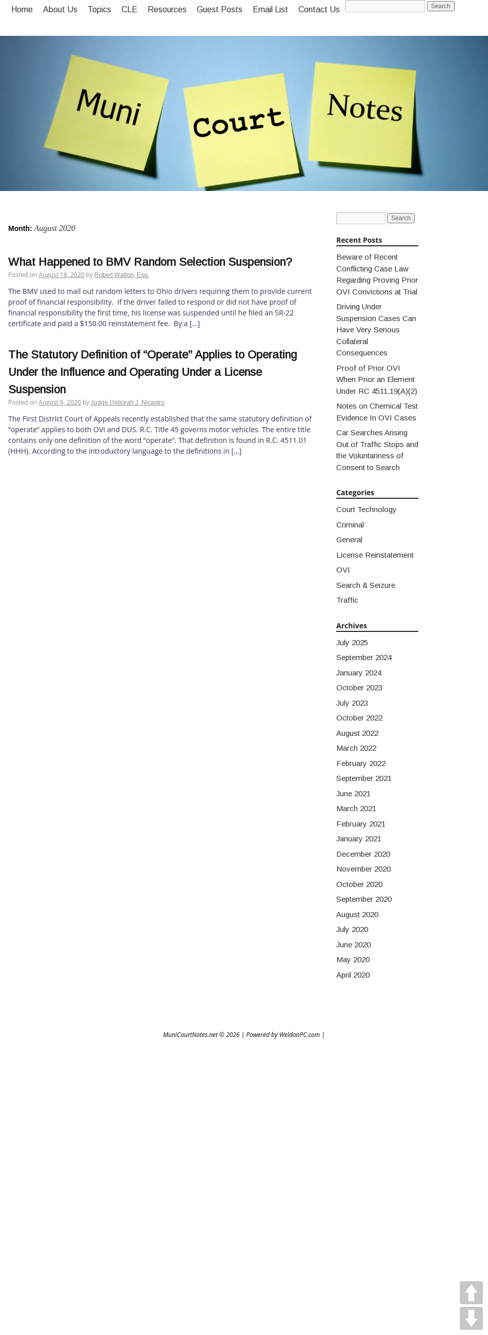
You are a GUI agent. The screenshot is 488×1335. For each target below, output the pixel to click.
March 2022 (356, 748)
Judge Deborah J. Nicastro (128, 402)
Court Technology (366, 509)
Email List (270, 9)
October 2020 (359, 884)
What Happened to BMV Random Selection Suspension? (150, 262)
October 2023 (359, 687)
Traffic (347, 600)
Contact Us (319, 9)
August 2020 (357, 914)
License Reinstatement (375, 554)
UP (471, 1292)
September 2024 (364, 657)
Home (22, 9)
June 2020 (353, 944)
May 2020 (353, 959)
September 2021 (364, 778)
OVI (343, 569)
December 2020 (363, 854)
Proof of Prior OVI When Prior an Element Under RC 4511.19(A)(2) (376, 379)
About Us (60, 9)
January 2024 (358, 672)
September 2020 (364, 899)
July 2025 (352, 642)
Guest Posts (219, 9)
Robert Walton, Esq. (121, 275)
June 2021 (353, 793)
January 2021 (358, 838)
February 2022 (360, 763)
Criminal (350, 524)
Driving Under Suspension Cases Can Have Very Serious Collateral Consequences (376, 329)
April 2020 (353, 974)
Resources (167, 9)
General (349, 539)
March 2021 (356, 808)
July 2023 (352, 702)
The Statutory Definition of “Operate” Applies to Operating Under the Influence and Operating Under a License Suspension (152, 372)
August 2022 (357, 733)
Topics (99, 9)
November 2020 (363, 868)
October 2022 (359, 717)
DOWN (471, 1318)
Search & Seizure (365, 585)
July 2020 (352, 929)
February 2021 (360, 823)
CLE (129, 9)
